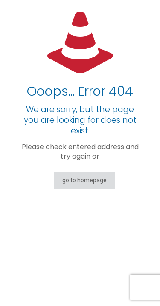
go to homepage (84, 180)
